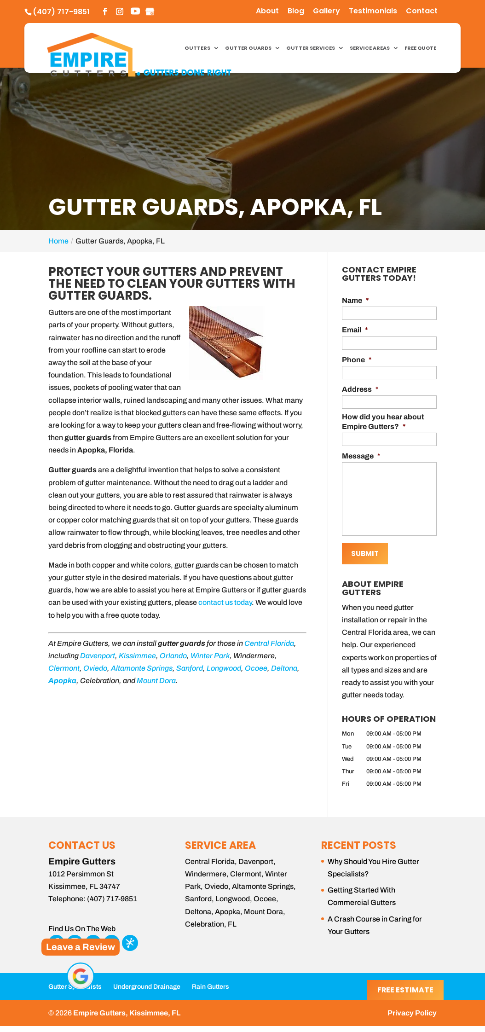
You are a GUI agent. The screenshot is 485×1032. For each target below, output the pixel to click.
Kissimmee (137, 656)
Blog (296, 11)
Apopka (62, 680)
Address (360, 389)
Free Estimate (405, 990)
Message (361, 456)
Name (355, 300)
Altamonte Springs (142, 668)
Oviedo (95, 668)
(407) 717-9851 (61, 11)
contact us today (225, 602)
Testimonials (373, 11)
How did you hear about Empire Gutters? (383, 421)
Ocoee (256, 668)
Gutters (197, 48)
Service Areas (370, 48)
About (267, 11)
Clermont (64, 668)
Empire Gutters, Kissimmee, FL (126, 1011)
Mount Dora (156, 680)
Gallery (326, 11)
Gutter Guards (248, 48)
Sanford (189, 668)
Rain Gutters (210, 985)
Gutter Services (310, 48)
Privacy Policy (412, 1011)
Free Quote (420, 48)
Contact (422, 11)
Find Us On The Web (81, 927)
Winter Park (210, 656)
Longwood (224, 668)
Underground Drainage (146, 985)
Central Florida (269, 643)
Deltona (284, 668)
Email (355, 330)
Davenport (97, 656)
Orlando (173, 656)
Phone (357, 360)
